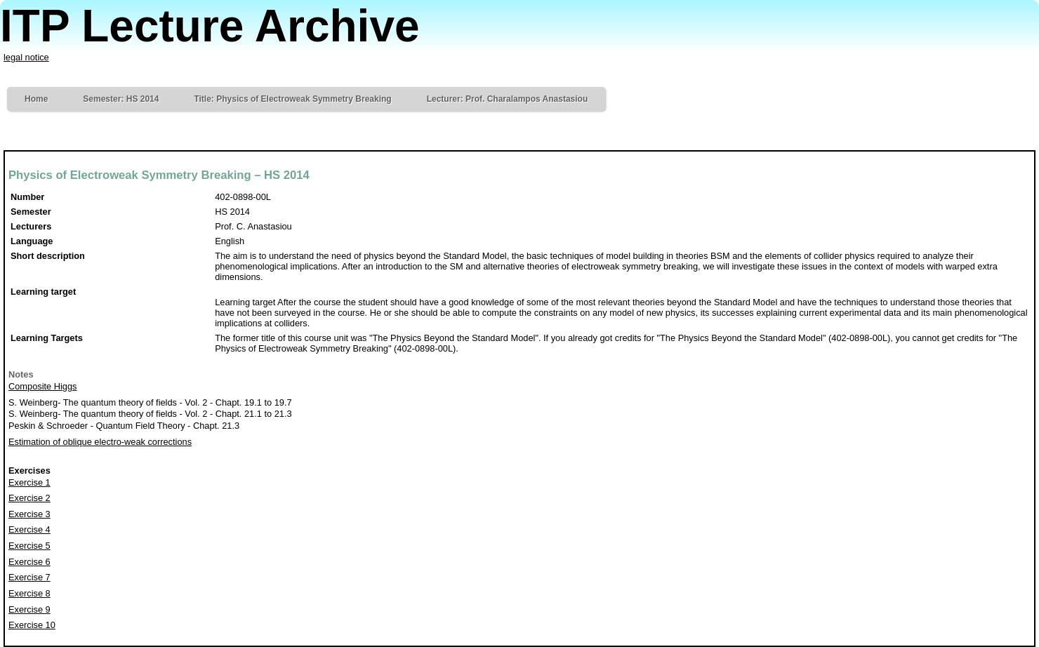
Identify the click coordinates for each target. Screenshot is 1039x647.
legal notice (26, 57)
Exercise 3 (29, 514)
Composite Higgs (42, 386)
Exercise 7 (29, 577)
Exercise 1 (29, 482)
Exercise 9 (29, 609)
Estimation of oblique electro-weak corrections (100, 441)
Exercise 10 (31, 625)
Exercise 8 (29, 593)
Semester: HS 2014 (121, 99)
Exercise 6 (29, 561)
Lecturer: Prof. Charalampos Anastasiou (507, 99)
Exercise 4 (29, 529)
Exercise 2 (29, 498)
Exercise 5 (29, 545)
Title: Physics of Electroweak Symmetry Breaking (292, 99)
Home (36, 99)
